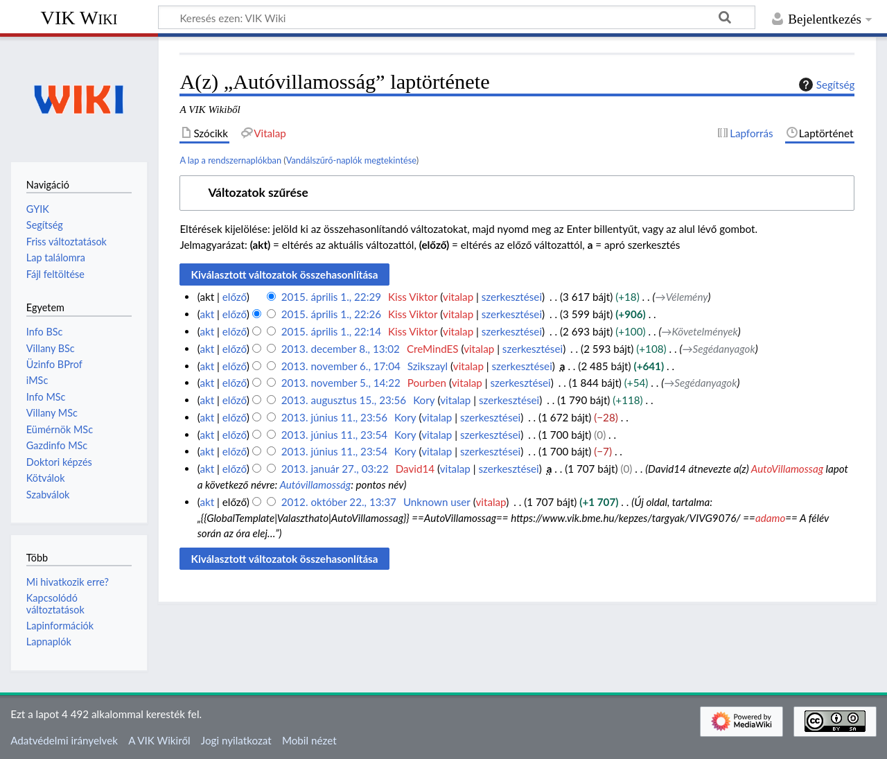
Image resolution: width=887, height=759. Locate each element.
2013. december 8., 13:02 (340, 348)
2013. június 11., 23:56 (334, 417)
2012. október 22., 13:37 (338, 502)
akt (207, 314)
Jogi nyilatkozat (236, 740)
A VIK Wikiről (159, 740)
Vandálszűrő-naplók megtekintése (351, 160)
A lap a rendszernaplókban (230, 160)
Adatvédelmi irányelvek (64, 740)
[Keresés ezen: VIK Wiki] (457, 17)
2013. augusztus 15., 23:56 (343, 400)
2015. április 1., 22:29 (331, 296)
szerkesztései (512, 296)
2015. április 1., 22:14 (331, 331)
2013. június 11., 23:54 (334, 434)
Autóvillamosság (315, 484)
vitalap (458, 296)
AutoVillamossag (787, 468)
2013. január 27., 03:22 (335, 468)
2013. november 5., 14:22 (341, 382)
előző (234, 296)
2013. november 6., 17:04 (341, 366)
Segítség (825, 84)
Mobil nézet (309, 740)
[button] (517, 193)
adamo (770, 518)
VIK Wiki (79, 17)
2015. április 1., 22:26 (331, 314)
